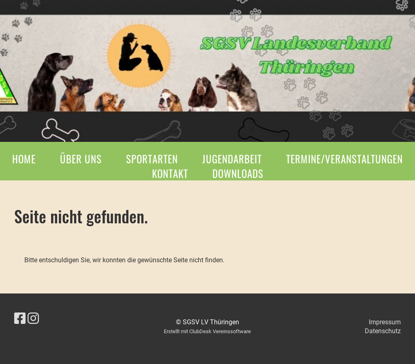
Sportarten (152, 159)
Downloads (237, 173)
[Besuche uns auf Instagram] (33, 318)
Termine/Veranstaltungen (344, 159)
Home (24, 159)
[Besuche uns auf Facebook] (20, 318)
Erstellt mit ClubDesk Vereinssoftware (207, 331)
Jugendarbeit (232, 159)
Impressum (385, 322)
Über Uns (81, 159)
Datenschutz (383, 331)
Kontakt (170, 173)
